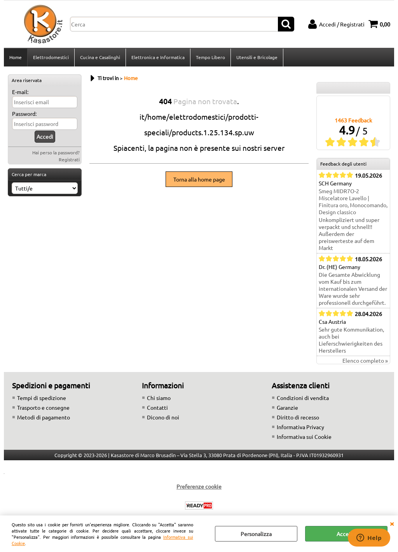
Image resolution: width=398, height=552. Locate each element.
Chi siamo (159, 397)
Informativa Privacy (300, 426)
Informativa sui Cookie (304, 436)
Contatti (157, 407)
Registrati (69, 159)
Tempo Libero (210, 57)
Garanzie (287, 407)
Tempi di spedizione (41, 397)
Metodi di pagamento (43, 417)
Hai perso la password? (56, 152)
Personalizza (256, 533)
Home (15, 57)
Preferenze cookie (199, 486)
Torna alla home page (199, 179)
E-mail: (20, 91)
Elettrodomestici (51, 57)
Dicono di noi (163, 417)
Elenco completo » (365, 360)
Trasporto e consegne (43, 407)
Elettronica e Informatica (158, 57)
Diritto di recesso (298, 417)
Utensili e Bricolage (257, 57)
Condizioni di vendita (303, 397)
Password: (24, 113)
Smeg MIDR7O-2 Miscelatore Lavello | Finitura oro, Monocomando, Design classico (353, 201)
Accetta (346, 533)
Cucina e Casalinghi (100, 57)
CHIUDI (391, 523)
